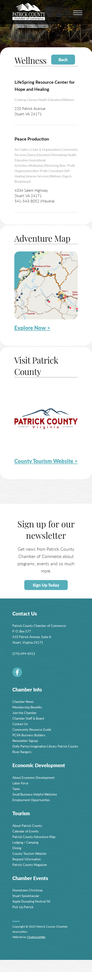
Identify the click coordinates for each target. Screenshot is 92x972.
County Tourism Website (29, 853)
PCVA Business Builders (28, 735)
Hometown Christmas (27, 890)
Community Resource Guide (31, 729)
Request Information (26, 859)
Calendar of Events (25, 831)
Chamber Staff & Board (28, 718)
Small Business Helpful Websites (34, 794)
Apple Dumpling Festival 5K (31, 901)
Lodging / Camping (25, 842)
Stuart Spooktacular (25, 895)
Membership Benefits (27, 707)
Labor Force (20, 783)
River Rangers (22, 751)
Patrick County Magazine (29, 864)
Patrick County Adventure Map (33, 836)
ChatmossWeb (36, 937)
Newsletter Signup (25, 740)
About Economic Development (33, 777)
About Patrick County (27, 825)
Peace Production (32, 139)
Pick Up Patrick (22, 907)
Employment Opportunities (31, 800)
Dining (16, 848)
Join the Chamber (24, 712)
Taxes (16, 788)
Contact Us (20, 724)
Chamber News (23, 701)
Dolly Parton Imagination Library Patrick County (45, 746)
